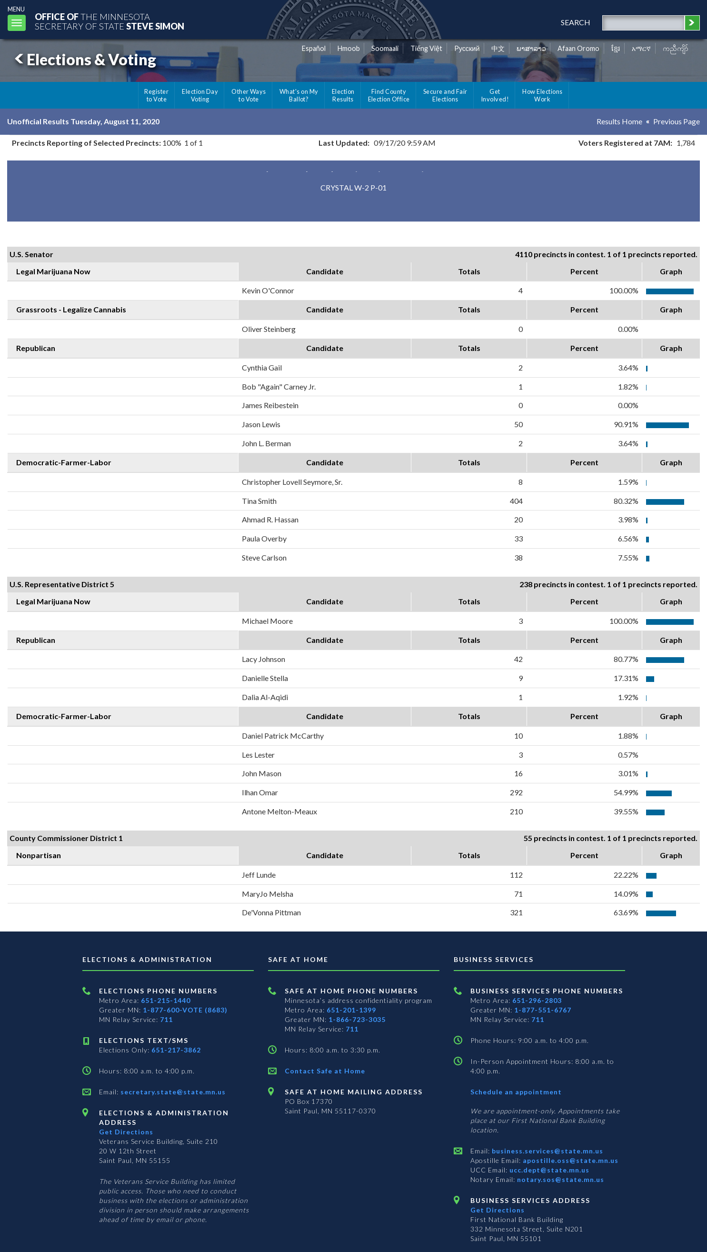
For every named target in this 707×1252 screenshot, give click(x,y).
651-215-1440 (165, 1000)
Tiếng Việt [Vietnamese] (426, 48)
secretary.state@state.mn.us (172, 1092)
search (575, 22)
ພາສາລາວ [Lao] (531, 48)
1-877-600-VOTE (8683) (185, 1010)
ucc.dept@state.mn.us (548, 1170)
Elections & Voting (83, 59)
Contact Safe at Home (325, 1071)
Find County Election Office (389, 95)
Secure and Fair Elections (445, 95)
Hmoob (349, 48)
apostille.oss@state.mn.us (569, 1160)
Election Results (343, 95)
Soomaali (384, 48)
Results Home (619, 121)
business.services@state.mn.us (546, 1151)
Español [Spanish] (314, 48)
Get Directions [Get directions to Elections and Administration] (126, 1132)
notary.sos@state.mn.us (559, 1179)
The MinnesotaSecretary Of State (109, 21)
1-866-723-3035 (357, 1019)
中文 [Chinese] (498, 48)
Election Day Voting (200, 95)
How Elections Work (542, 95)
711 (166, 1019)
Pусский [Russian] (467, 48)
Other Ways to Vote (248, 95)
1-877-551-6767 (542, 1010)
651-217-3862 (176, 1050)
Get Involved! (495, 95)
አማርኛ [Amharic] (641, 48)
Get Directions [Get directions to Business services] (497, 1210)
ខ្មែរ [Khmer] (615, 48)
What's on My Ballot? (299, 95)
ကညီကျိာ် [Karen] (675, 48)
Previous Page (676, 121)
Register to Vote (156, 95)
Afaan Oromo (578, 48)
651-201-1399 (351, 1010)
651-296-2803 (537, 1000)
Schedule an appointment (516, 1092)
